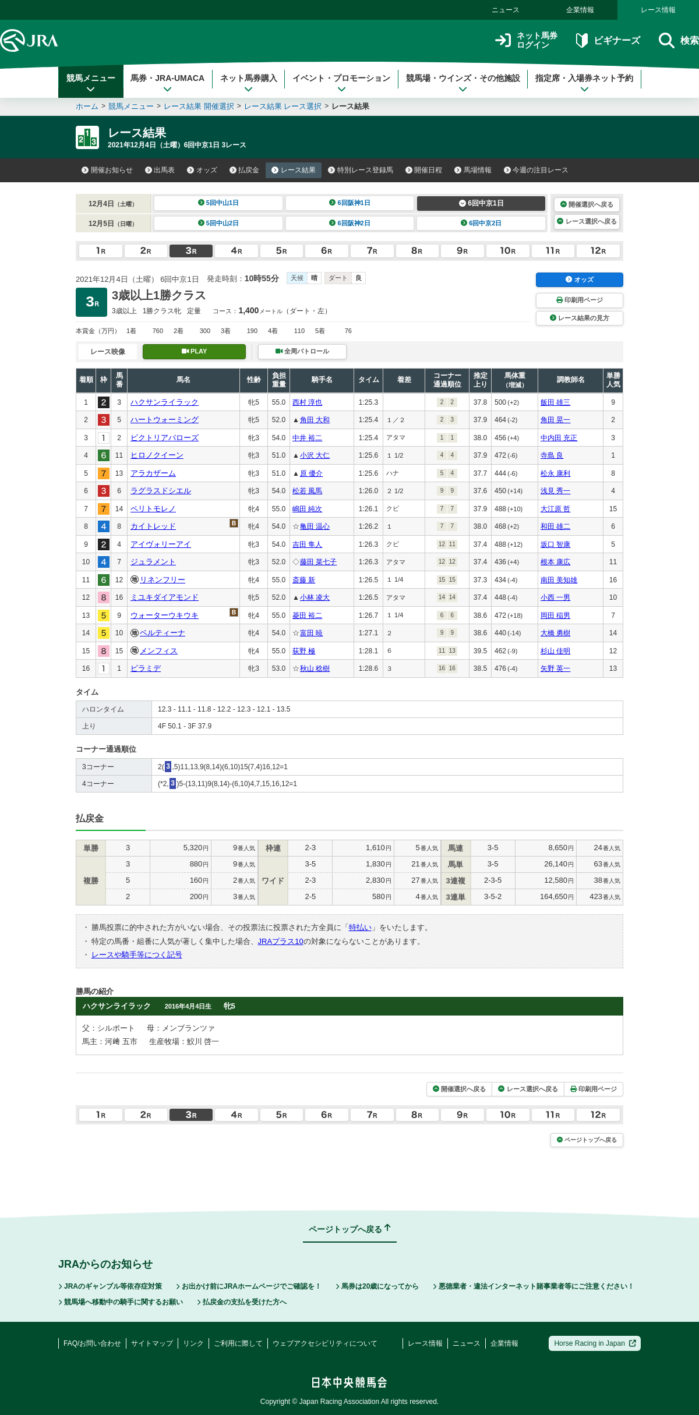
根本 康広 (555, 562)
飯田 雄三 (555, 402)
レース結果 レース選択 (283, 106)
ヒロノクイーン (156, 455)
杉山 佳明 (555, 651)
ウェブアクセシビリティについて (325, 1343)
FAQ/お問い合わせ (92, 1343)
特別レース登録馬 (360, 170)
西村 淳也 (307, 402)
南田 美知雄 (559, 580)
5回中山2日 (218, 223)
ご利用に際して (238, 1343)
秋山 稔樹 (315, 668)
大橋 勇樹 (555, 633)
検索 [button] (679, 40)
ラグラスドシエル (160, 490)
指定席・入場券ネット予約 (584, 83)
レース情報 (658, 10)
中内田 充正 (559, 438)
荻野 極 (303, 651)
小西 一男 (555, 597)
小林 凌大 (315, 597)
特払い (360, 927)
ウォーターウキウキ (164, 615)
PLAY (194, 351)
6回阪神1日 (349, 202)
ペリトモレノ (153, 508)
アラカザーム (153, 473)
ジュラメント (153, 561)
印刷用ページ (579, 299)
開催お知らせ (107, 170)
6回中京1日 (481, 203)
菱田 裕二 (307, 615)
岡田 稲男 (555, 615)
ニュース (506, 10)
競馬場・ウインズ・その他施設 (463, 83)
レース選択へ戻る (586, 221)
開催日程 (424, 170)
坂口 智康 (555, 544)
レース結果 (293, 170)
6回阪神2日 (349, 223)
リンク (193, 1343)
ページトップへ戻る (587, 1140)
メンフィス (159, 650)
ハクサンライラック (164, 402)
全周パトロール (302, 351)
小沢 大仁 (315, 455)
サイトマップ (152, 1343)
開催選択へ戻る (586, 204)
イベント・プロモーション (341, 83)
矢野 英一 (555, 668)
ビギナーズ (608, 40)
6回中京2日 (481, 223)
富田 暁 (311, 633)
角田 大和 (315, 420)
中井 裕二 (307, 438)
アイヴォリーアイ (160, 544)
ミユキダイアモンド (164, 597)
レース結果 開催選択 (199, 106)
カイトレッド (153, 526)
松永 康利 (555, 473)
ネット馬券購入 (248, 83)
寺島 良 (552, 455)
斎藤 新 (303, 580)
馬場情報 (473, 170)
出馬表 (160, 170)
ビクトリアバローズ (164, 437)
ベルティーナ (162, 632)
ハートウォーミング (164, 419)
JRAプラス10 (280, 941)
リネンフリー (162, 579)
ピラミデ (145, 668)
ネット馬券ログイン (526, 40)
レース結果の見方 (579, 317)
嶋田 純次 (307, 509)
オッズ (202, 170)
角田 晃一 (555, 420)
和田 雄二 (555, 526)
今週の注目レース (536, 170)
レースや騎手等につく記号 (136, 954)
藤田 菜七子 (318, 562)
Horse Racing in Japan (595, 1343)
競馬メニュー (90, 83)
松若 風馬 (307, 491)
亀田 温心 (315, 526)
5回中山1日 (218, 202)
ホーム (87, 106)
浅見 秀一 (555, 491)
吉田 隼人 (307, 544)
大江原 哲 (555, 509)
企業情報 (580, 10)
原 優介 (311, 473)
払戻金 (245, 170)
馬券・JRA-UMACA (167, 83)
